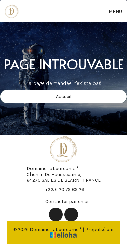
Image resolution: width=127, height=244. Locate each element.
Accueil (63, 96)
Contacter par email (64, 201)
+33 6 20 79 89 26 (61, 189)
